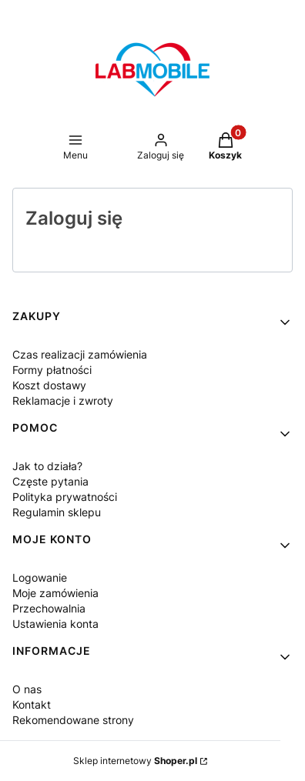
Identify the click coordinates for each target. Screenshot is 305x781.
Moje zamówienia (55, 592)
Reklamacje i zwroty (62, 400)
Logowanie (39, 577)
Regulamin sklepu (56, 512)
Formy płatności (52, 369)
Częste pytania (50, 481)
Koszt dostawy (49, 385)
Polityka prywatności (64, 496)
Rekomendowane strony (73, 719)
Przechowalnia (48, 608)
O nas (27, 689)
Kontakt (31, 704)
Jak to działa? (47, 465)
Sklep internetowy (135, 760)
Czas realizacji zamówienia (79, 354)
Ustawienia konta (55, 623)
